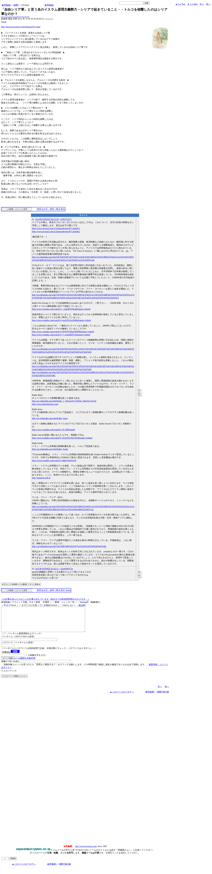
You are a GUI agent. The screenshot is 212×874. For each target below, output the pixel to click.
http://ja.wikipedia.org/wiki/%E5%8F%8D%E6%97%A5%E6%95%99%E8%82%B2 (69, 546)
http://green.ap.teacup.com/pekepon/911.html (20, 27)
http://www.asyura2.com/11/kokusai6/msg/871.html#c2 (56, 231)
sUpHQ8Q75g (66, 569)
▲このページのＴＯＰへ (122, 697)
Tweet (3, 22)
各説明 (82, 605)
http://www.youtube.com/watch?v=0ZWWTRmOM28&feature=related (63, 331)
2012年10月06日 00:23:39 (47, 219)
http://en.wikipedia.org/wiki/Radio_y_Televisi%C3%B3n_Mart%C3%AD (64, 401)
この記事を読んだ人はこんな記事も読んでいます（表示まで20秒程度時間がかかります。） (45, 599)
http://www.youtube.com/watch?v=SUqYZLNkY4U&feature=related (62, 438)
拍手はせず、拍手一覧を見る (51, 209)
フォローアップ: (9, 676)
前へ (208, 4)
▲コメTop (180, 4)
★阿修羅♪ (6, 5)
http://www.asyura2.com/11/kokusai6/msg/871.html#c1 (56, 228)
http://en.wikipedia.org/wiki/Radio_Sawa (50, 418)
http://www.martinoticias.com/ (45, 404)
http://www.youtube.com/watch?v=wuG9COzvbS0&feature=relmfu (61, 320)
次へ (202, 4)
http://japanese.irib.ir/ (41, 478)
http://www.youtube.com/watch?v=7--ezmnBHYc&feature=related (61, 335)
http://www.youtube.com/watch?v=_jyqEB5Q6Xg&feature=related (61, 309)
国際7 (16, 5)
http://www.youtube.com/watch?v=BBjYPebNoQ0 (54, 460)
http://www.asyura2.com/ (86, 851)
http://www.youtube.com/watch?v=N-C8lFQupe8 (53, 429)
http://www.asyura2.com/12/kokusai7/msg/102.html (15, 16)
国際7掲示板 (163, 697)
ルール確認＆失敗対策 (24, 663)
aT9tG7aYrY (66, 219)
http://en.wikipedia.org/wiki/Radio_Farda (50, 449)
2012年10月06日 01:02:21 (47, 569)
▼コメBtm (192, 4)
